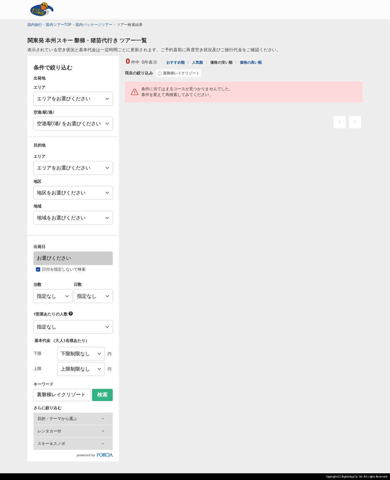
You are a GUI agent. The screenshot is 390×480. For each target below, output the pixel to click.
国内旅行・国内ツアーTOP (49, 25)
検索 (102, 395)
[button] (73, 419)
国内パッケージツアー (94, 25)
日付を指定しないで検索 (64, 269)
